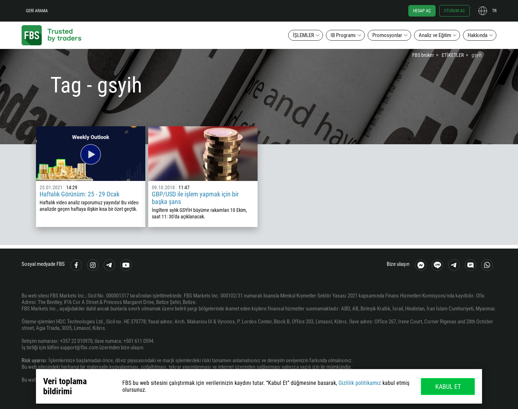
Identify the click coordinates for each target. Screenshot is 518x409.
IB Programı (343, 35)
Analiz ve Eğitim (435, 35)
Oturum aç (454, 10)
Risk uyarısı (34, 360)
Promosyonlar (387, 35)
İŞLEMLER (303, 35)
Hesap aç (422, 10)
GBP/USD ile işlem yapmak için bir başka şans (195, 197)
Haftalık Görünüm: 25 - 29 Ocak (79, 194)
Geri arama (37, 10)
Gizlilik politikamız (359, 383)
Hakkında (477, 35)
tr (494, 10)
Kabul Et (448, 386)
